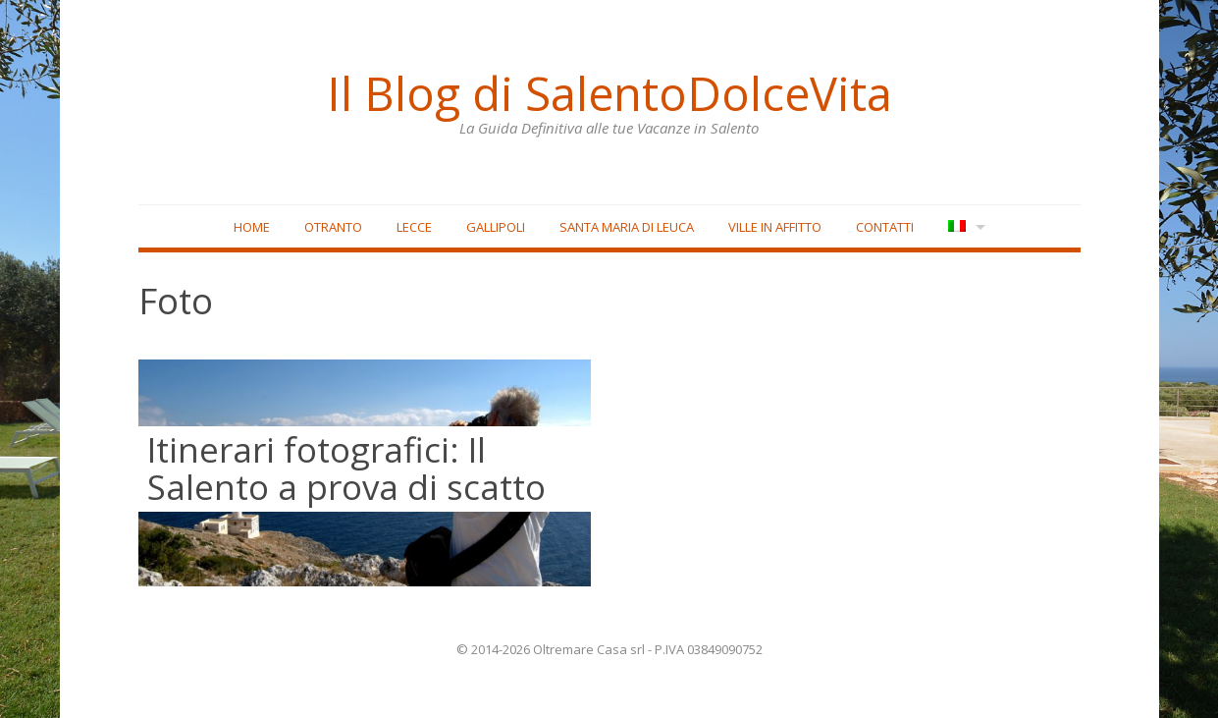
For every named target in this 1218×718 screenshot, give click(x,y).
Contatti (885, 227)
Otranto (333, 227)
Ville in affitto (774, 227)
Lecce (414, 227)
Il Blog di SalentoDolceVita (609, 93)
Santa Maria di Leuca (626, 227)
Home (252, 227)
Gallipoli (495, 227)
